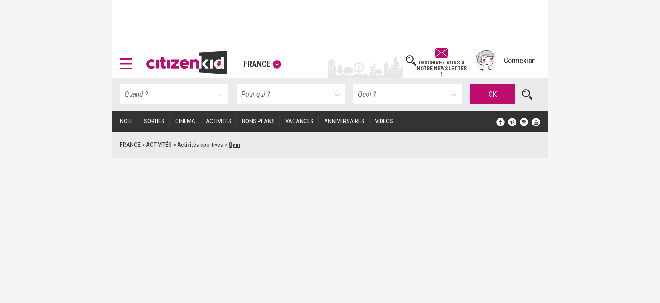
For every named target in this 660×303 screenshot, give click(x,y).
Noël (126, 121)
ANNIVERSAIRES (344, 121)
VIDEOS (384, 121)
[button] (128, 60)
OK (492, 94)
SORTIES (154, 121)
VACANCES (299, 121)
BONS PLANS (258, 121)
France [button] (262, 64)
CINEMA (185, 121)
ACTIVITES (219, 121)
